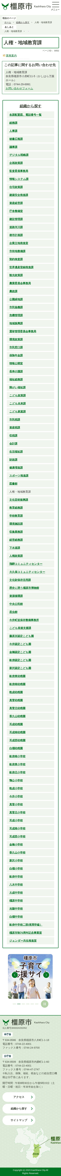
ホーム (7, 22)
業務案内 (11, 55)
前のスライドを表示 (14, 975)
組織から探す (23, 22)
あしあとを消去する (28, 31)
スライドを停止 (44, 1004)
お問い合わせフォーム (19, 88)
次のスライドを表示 (46, 975)
